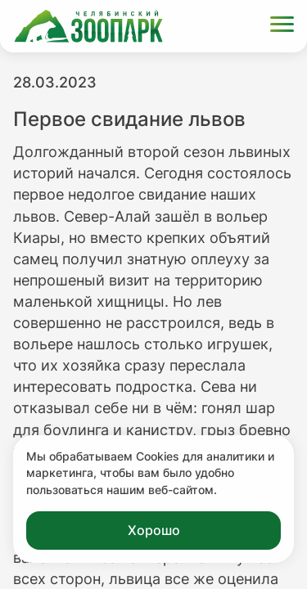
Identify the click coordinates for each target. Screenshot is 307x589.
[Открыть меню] (282, 26)
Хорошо (154, 530)
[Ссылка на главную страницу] (88, 26)
